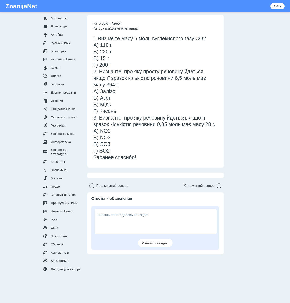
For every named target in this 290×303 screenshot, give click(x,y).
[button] (62, 18)
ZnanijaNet (21, 6)
